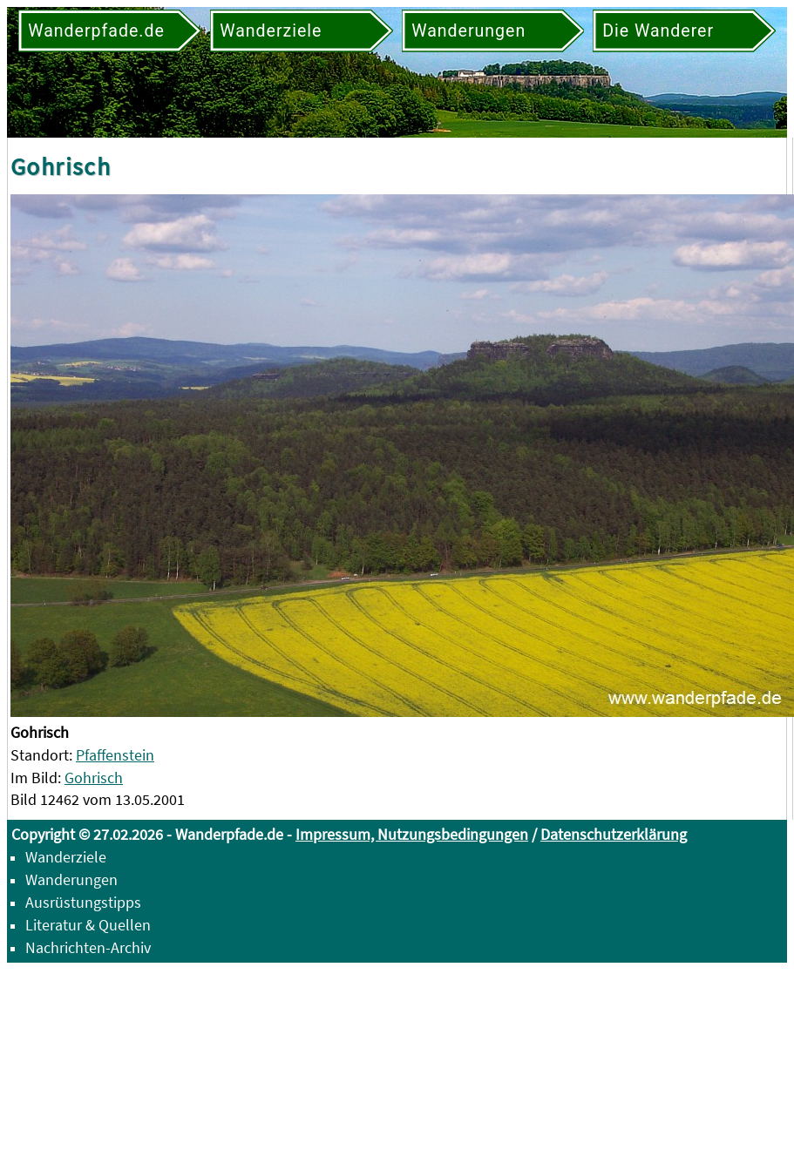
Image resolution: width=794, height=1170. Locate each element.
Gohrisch (93, 778)
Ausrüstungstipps (83, 902)
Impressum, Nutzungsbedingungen (411, 834)
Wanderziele (65, 857)
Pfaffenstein (115, 755)
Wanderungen (71, 879)
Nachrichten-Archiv (88, 947)
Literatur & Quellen (88, 925)
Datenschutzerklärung (613, 834)
